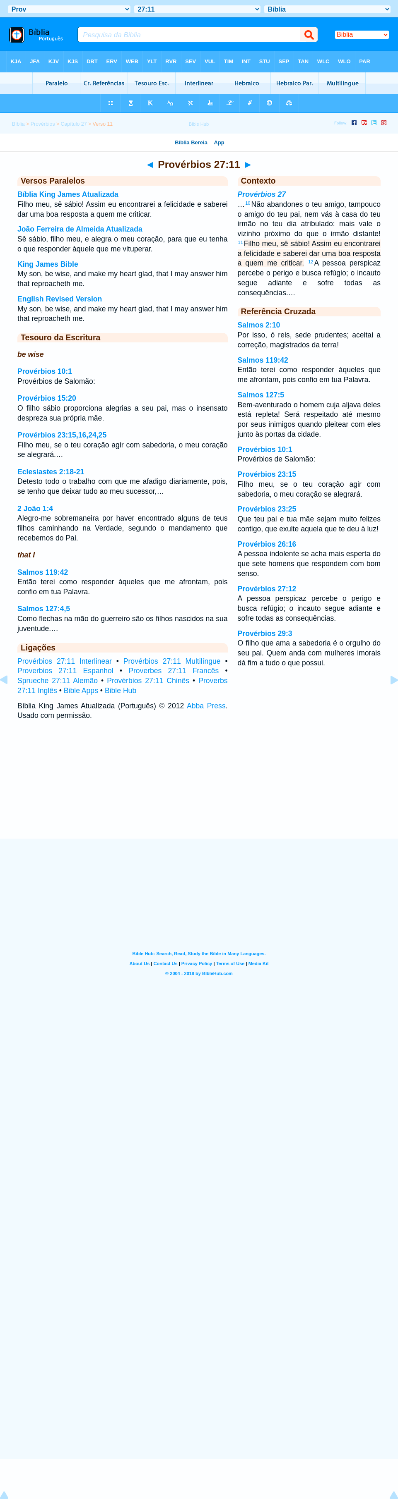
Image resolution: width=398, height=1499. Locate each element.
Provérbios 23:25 (267, 509)
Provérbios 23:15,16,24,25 (61, 435)
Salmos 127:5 (261, 395)
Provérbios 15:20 (46, 398)
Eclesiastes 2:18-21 (50, 472)
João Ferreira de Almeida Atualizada (79, 229)
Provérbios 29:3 (265, 633)
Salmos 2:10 (259, 325)
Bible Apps (81, 690)
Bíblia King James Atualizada (67, 194)
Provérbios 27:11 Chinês (148, 681)
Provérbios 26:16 (267, 544)
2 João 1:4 (35, 508)
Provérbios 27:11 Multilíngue (172, 661)
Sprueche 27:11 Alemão (57, 681)
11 (240, 242)
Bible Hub (120, 690)
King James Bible (47, 264)
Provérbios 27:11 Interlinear (64, 661)
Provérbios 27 (262, 194)
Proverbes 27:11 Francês (173, 671)
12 (310, 261)
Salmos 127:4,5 (43, 609)
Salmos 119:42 (42, 572)
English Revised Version (59, 299)
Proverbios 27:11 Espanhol (65, 671)
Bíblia (18, 124)
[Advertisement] (199, 787)
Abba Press (206, 706)
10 (247, 203)
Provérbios (43, 124)
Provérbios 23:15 (267, 474)
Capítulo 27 (74, 124)
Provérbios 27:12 (267, 589)
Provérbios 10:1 (44, 371)
